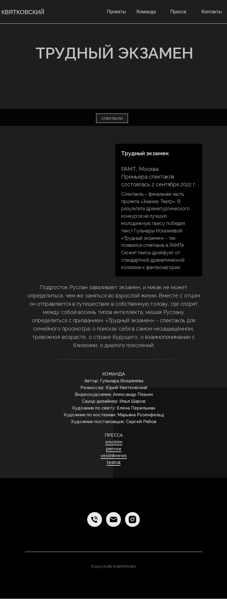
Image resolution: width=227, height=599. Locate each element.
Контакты (211, 11)
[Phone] (94, 519)
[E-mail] (113, 519)
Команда (146, 11)
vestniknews (113, 455)
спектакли (112, 118)
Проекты (116, 11)
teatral (114, 462)
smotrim (113, 442)
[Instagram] (132, 519)
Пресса (178, 11)
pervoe (113, 448)
